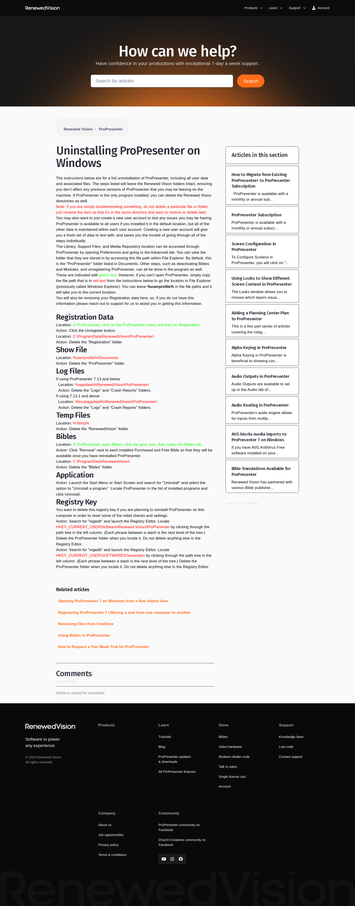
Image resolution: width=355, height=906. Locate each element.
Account (225, 786)
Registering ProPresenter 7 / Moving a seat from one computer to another (124, 612)
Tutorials (164, 737)
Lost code (286, 747)
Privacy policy (108, 845)
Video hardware (230, 747)
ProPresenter (111, 129)
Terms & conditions (112, 855)
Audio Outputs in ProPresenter (260, 376)
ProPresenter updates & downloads (174, 759)
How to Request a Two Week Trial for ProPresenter (103, 647)
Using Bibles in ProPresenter (84, 635)
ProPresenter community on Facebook (179, 827)
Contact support (290, 757)
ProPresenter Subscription (257, 214)
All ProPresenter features (177, 771)
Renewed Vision (78, 129)
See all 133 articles (241, 503)
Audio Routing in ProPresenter (260, 405)
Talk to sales (228, 767)
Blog (161, 747)
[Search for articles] (162, 81)
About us (104, 825)
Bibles (223, 737)
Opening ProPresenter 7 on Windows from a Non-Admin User (113, 601)
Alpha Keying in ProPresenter (259, 347)
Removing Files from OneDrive (85, 624)
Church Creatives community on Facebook (182, 842)
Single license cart (232, 776)
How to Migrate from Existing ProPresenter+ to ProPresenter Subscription (261, 180)
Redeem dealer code (234, 757)
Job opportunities (111, 835)
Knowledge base (291, 737)
